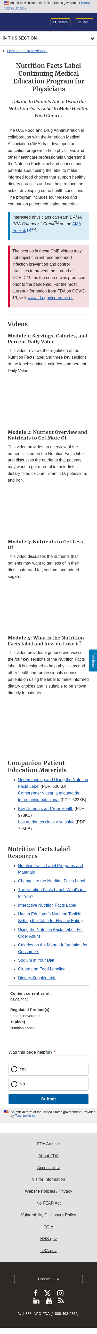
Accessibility (48, 1168)
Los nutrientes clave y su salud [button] (46, 822)
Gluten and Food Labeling (42, 969)
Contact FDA (48, 1279)
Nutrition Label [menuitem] (22, 1028)
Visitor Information (48, 1179)
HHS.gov (48, 1239)
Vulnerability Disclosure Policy (48, 1215)
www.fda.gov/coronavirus (51, 298)
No (22, 1084)
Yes (23, 1069)
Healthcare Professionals (27, 51)
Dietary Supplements (37, 978)
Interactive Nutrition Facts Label (47, 905)
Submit (48, 1099)
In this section (20, 38)
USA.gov (48, 1250)
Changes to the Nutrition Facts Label (51, 881)
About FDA (48, 1156)
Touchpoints (23, 1115)
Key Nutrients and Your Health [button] (45, 808)
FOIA (48, 1227)
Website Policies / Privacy (48, 1191)
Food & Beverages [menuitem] (25, 1016)
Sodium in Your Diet (36, 960)
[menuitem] (48, 998)
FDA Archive (48, 1144)
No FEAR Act (48, 1203)
